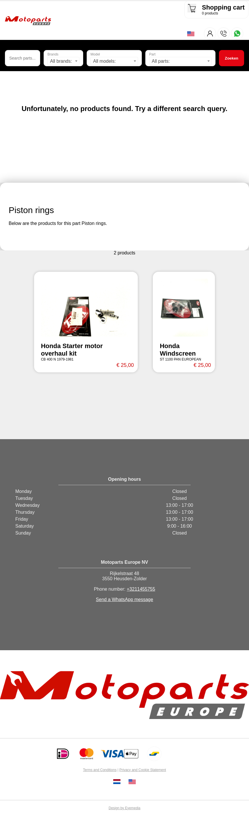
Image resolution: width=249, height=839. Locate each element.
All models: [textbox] (104, 61)
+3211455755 (141, 589)
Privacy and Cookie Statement (142, 770)
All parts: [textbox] (161, 61)
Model (95, 55)
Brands (52, 55)
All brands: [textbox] (61, 61)
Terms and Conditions (99, 770)
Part (152, 55)
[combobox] (63, 62)
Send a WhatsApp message (124, 600)
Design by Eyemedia (124, 809)
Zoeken (231, 58)
